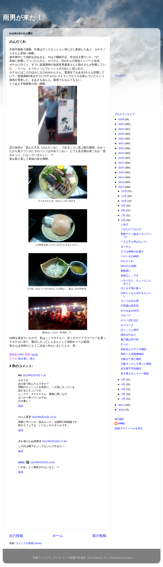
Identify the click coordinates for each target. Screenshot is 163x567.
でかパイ (126, 315)
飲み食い (23, 358)
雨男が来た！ (23, 17)
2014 (121, 177)
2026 (121, 119)
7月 (123, 215)
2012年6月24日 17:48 (54, 441)
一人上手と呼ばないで (133, 241)
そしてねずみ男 (130, 301)
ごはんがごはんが (131, 229)
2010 (121, 409)
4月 (123, 384)
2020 (121, 148)
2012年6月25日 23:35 (42, 462)
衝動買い (126, 270)
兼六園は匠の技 (130, 339)
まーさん (126, 246)
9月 (123, 205)
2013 (121, 182)
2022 (121, 138)
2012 (121, 187)
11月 (124, 196)
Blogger (128, 557)
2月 (123, 394)
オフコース (127, 325)
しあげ (124, 224)
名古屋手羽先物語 (131, 368)
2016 (121, 167)
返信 (20, 406)
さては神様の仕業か (132, 251)
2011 (121, 405)
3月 (123, 389)
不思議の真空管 (130, 305)
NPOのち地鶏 (128, 266)
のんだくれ (127, 261)
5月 (123, 379)
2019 (121, 153)
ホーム (57, 536)
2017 (121, 162)
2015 (121, 172)
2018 (121, 157)
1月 (123, 398)
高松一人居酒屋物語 (132, 354)
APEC (21, 462)
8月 (123, 210)
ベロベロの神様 (130, 256)
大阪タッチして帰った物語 (136, 363)
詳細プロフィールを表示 (129, 428)
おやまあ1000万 (130, 310)
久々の (124, 344)
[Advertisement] (133, 49)
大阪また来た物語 (131, 359)
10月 (124, 200)
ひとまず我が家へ (131, 288)
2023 (121, 133)
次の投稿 (16, 536)
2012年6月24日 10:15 (44, 417)
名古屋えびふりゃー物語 (135, 373)
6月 (123, 220)
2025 (121, 124)
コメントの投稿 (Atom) (29, 543)
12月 (124, 191)
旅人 (32, 358)
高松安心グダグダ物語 (133, 349)
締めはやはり (128, 334)
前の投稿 (99, 536)
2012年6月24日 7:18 (34, 375)
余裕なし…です (130, 275)
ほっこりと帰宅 (130, 330)
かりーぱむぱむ (130, 320)
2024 (121, 129)
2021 (121, 143)
